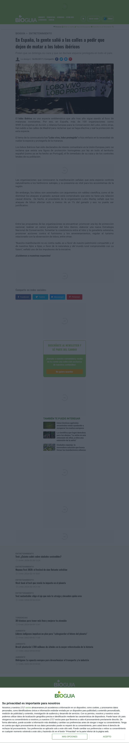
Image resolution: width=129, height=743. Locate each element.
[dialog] (64, 715)
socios (28, 708)
